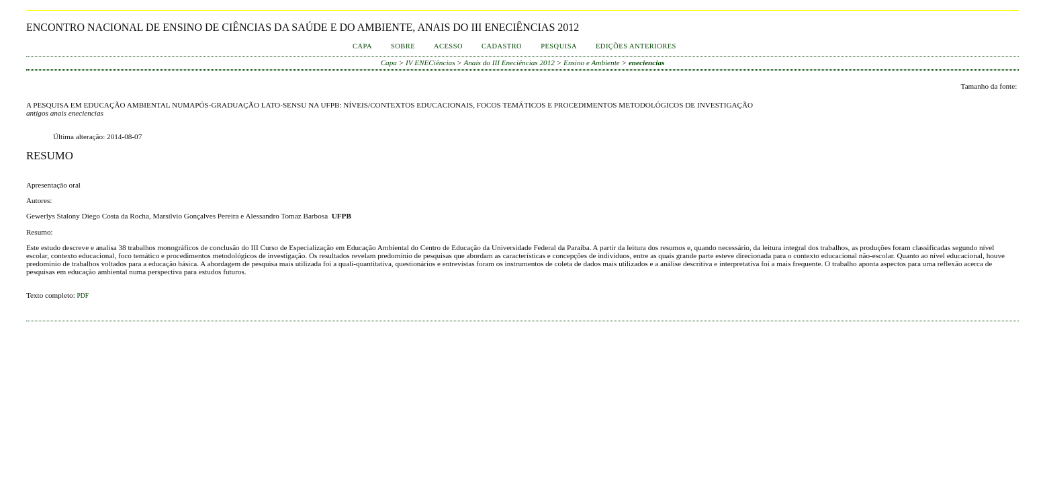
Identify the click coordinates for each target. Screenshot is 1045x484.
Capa (362, 46)
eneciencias (646, 62)
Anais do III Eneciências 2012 (508, 62)
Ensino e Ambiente (591, 62)
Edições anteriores (636, 46)
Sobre (403, 46)
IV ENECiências (430, 62)
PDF (83, 295)
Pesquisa (559, 46)
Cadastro (502, 46)
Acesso (448, 46)
